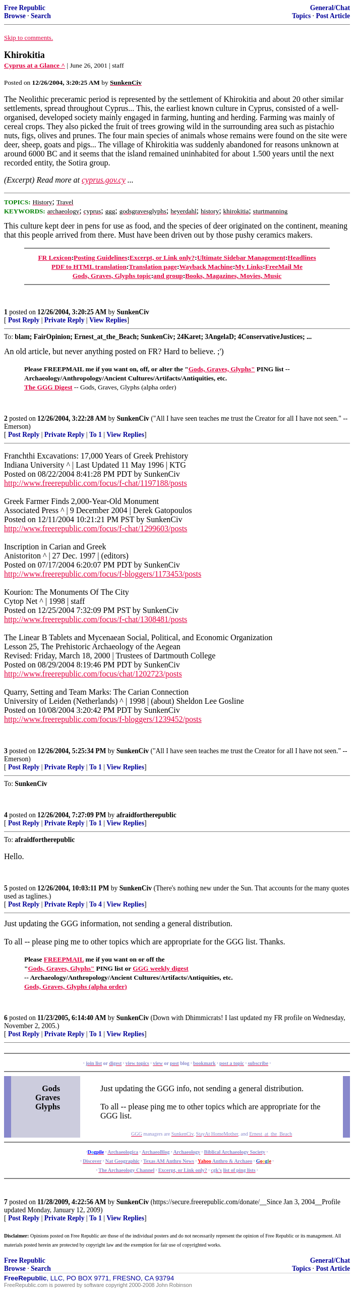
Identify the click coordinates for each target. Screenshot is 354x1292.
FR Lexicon (54, 257)
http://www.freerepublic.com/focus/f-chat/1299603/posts (95, 528)
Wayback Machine (205, 266)
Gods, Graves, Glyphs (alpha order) (75, 986)
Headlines (301, 257)
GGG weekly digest (160, 968)
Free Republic (24, 8)
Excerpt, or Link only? (162, 257)
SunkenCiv (133, 312)
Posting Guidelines (100, 257)
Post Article (333, 16)
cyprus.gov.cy (104, 180)
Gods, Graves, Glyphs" (222, 369)
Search (41, 16)
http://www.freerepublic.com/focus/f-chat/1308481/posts (95, 619)
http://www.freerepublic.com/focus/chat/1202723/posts (93, 673)
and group (168, 275)
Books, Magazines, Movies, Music (233, 275)
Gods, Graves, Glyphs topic (112, 275)
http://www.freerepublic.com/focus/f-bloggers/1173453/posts (102, 574)
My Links (249, 266)
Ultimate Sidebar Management (241, 257)
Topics (301, 16)
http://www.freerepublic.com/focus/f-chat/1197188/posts (95, 483)
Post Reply (23, 320)
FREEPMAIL (64, 959)
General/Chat (330, 8)
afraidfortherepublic (146, 815)
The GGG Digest (48, 387)
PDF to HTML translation (89, 266)
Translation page (153, 266)
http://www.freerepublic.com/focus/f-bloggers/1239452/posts (103, 719)
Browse (15, 16)
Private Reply (64, 320)
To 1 (95, 434)
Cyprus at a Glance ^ (34, 65)
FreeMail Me (284, 266)
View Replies (108, 320)
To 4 (95, 904)
